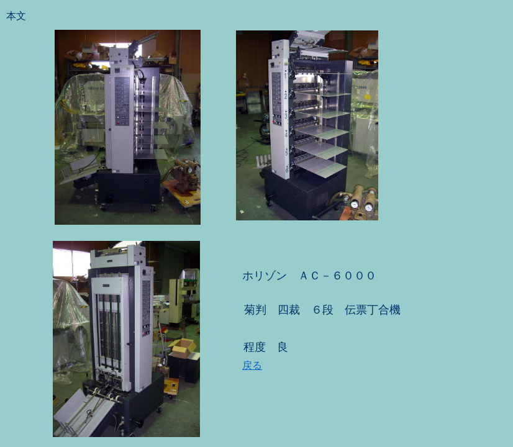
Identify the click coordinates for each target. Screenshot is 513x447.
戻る (252, 365)
